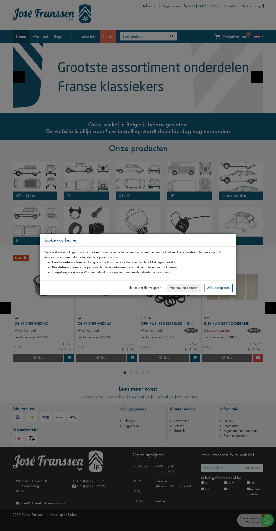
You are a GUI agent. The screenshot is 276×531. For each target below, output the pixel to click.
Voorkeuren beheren (184, 287)
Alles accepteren (218, 287)
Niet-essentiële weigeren (144, 287)
